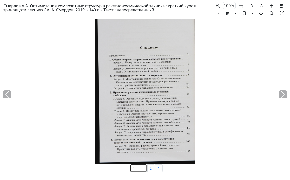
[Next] (159, 168)
